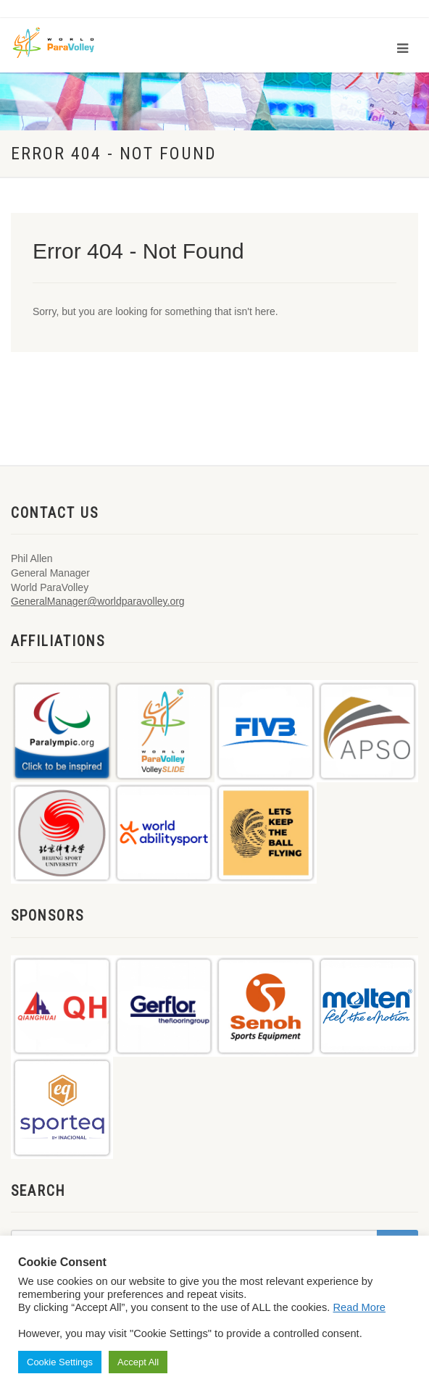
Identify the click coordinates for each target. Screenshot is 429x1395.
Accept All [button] (138, 1362)
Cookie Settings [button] (60, 1362)
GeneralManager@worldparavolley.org (98, 601)
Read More (359, 1307)
